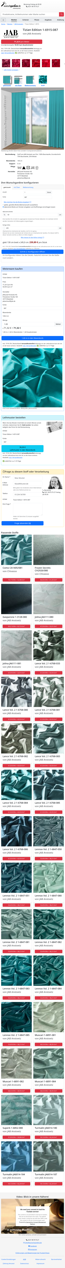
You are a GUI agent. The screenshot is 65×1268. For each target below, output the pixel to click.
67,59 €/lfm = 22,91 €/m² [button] (48, 626)
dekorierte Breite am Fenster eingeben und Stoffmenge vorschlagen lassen (29, 207)
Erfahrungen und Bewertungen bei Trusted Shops (32, 1253)
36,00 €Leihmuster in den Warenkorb (22, 448)
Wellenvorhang (28, 187)
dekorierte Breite (8, 211)
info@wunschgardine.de (32, 1243)
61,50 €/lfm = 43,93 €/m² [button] (48, 673)
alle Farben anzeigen (11, 70)
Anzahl (5, 192)
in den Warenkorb (32, 338)
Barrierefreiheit (56, 1259)
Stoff (43, 80)
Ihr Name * (6, 477)
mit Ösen (17, 187)
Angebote (48, 20)
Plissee (36, 20)
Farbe (4, 197)
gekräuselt (7, 187)
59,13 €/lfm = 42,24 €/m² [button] (48, 1137)
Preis (4, 282)
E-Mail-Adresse (5, 484)
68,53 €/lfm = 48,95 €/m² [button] (48, 1044)
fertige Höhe (6, 225)
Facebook (32, 1246)
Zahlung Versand (8, 1264)
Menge (5, 320)
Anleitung (60, 20)
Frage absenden (23, 523)
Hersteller (6, 292)
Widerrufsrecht (40, 1259)
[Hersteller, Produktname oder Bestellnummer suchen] (30, 14)
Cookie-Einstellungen (8, 1259)
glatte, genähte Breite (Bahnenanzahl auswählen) (20, 205)
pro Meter (21, 41)
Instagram (32, 1250)
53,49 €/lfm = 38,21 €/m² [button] (48, 859)
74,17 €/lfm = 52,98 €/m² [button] (16, 580)
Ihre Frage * (7, 504)
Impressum (40, 1264)
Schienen (25, 20)
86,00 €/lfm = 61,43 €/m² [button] (48, 580)
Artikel (5, 274)
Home (3, 24)
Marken (14, 20)
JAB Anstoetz (18, 24)
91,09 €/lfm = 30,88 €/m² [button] (16, 1137)
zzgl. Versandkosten (8, 53)
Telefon (5, 493)
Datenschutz (24, 1264)
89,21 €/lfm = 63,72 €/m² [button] (16, 626)
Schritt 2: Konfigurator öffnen (32, 251)
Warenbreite (7, 312)
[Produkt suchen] (61, 14)
